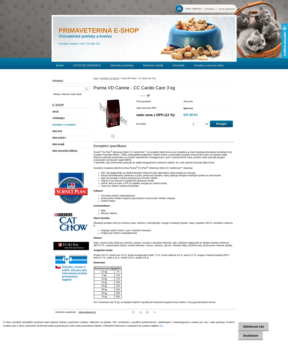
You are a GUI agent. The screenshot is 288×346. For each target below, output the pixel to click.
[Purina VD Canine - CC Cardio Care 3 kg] (113, 117)
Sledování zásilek (153, 65)
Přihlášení (210, 9)
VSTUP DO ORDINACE (87, 65)
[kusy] (198, 124)
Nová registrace (227, 9)
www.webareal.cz (87, 312)
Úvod (96, 78)
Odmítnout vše (253, 326)
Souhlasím (250, 335)
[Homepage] (60, 65)
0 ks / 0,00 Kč (193, 8)
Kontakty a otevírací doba (209, 65)
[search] (86, 88)
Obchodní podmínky (121, 65)
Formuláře (179, 65)
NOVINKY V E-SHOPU (109, 78)
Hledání (58, 80)
